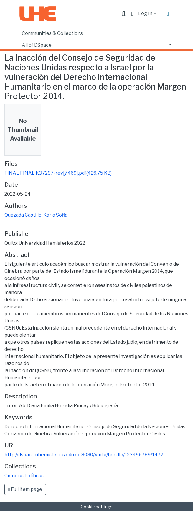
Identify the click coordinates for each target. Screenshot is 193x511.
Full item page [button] (25, 489)
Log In (145, 13)
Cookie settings (97, 506)
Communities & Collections (52, 33)
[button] (132, 13)
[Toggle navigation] (168, 14)
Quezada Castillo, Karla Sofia (35, 215)
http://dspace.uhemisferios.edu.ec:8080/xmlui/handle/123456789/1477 (84, 455)
